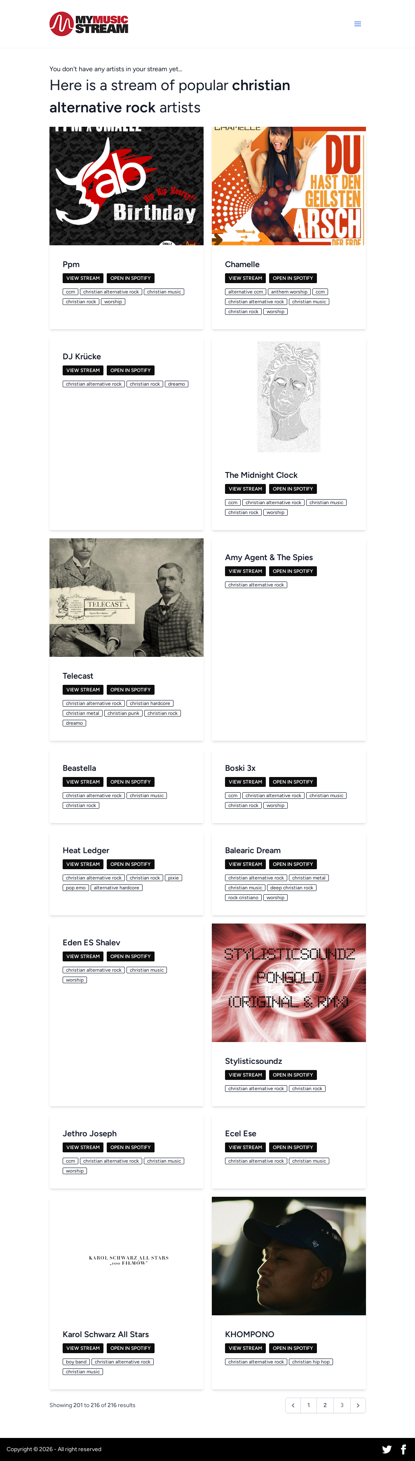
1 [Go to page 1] (308, 1405)
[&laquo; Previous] (293, 1405)
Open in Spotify (130, 278)
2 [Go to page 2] (325, 1405)
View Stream (83, 278)
